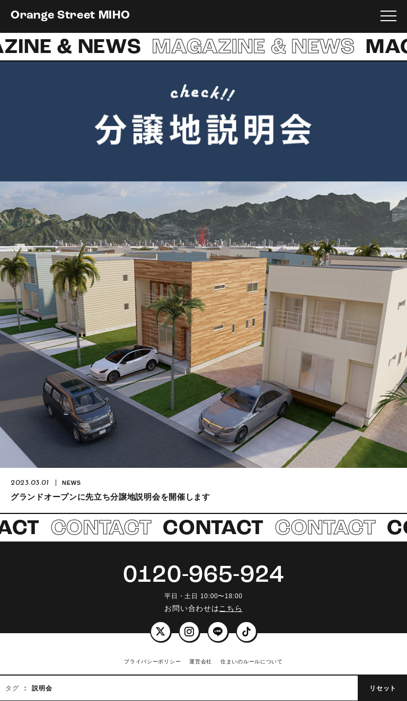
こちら (230, 608)
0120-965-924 (203, 576)
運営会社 (200, 661)
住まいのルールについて (251, 661)
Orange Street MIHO (70, 16)
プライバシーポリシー (152, 661)
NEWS (71, 483)
